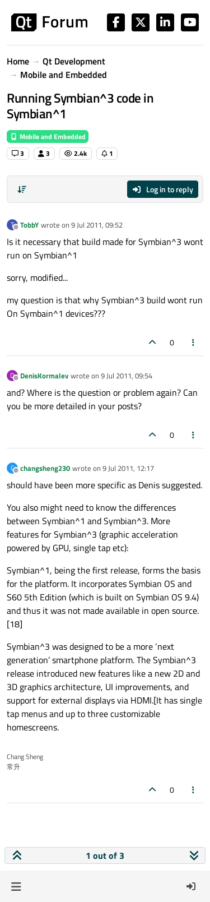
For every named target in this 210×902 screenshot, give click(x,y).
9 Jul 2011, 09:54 (126, 375)
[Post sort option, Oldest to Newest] (22, 189)
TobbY (29, 224)
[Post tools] (194, 342)
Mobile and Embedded (48, 136)
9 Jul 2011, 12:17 (128, 468)
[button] (15, 886)
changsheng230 (45, 468)
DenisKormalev (44, 375)
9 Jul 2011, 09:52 (97, 224)
